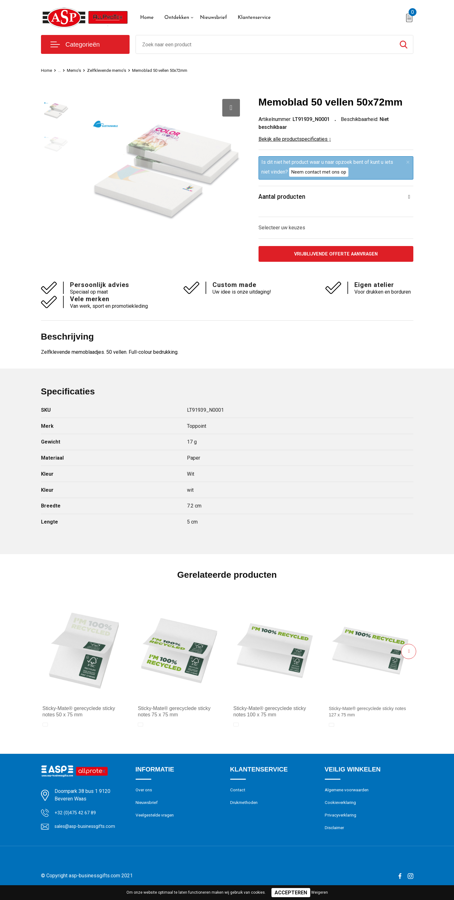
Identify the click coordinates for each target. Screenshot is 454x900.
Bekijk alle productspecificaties (295, 139)
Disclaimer (335, 833)
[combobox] (265, 44)
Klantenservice (254, 17)
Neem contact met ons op (318, 172)
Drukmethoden (245, 806)
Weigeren (319, 892)
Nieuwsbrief (213, 17)
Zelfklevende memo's (112, 70)
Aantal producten (285, 198)
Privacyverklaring (342, 820)
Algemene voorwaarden (349, 793)
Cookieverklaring (342, 806)
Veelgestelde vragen (157, 820)
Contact (238, 793)
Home (147, 17)
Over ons (145, 793)
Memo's (76, 70)
